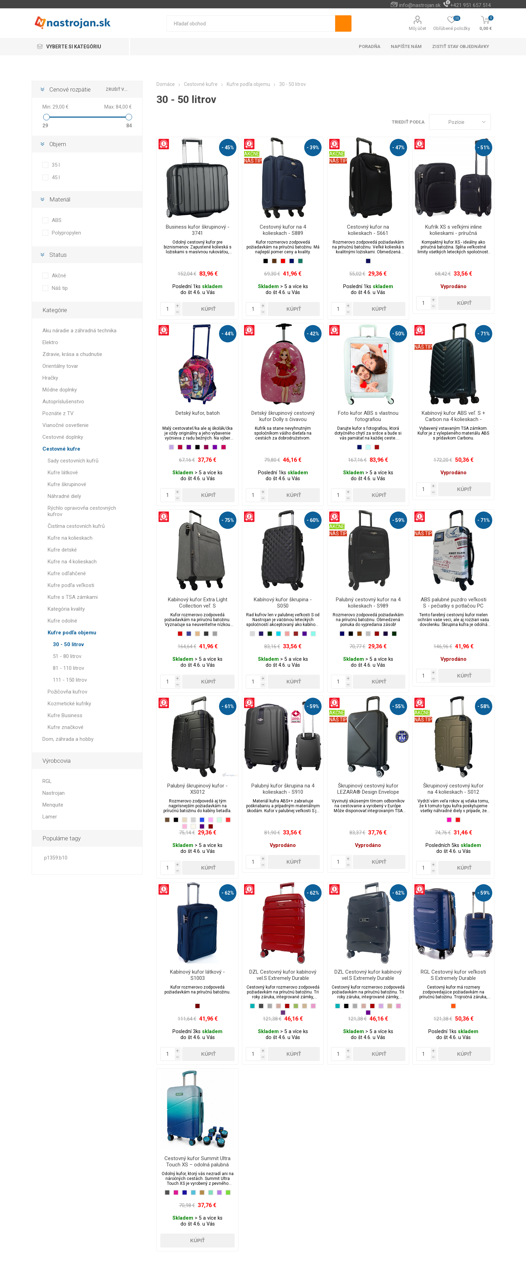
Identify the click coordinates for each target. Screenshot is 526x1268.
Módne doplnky (59, 390)
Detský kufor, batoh (198, 413)
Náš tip (60, 288)
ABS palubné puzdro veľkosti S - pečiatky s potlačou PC (453, 602)
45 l (56, 177)
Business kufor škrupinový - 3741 (197, 230)
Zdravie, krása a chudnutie (72, 354)
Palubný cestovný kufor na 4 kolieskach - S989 (368, 602)
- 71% (483, 333)
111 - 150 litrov (70, 680)
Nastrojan (53, 793)
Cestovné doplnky (62, 437)
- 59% (398, 520)
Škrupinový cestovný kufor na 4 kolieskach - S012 (453, 789)
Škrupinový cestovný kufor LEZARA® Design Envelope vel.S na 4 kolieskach (368, 792)
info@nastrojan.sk (419, 5)
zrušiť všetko (117, 89)
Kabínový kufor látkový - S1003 (197, 975)
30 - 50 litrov (68, 644)
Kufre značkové (65, 727)
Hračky (50, 378)
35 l (56, 165)
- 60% (313, 520)
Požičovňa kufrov (67, 692)
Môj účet (417, 28)
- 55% (398, 706)
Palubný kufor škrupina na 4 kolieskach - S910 (282, 789)
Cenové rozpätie (70, 89)
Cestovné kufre (61, 449)
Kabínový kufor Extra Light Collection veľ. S (197, 602)
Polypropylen (66, 233)
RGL (47, 781)
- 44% (227, 333)
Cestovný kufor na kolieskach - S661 (368, 230)
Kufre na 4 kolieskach (72, 561)
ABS (57, 220)
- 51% (483, 147)
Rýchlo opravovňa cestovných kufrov (82, 511)
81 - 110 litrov (68, 668)
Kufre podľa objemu (72, 632)
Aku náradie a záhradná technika (79, 330)
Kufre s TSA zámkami (73, 597)
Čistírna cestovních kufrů (76, 526)
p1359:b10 (55, 858)
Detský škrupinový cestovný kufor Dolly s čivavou (283, 416)
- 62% (227, 893)
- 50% (398, 333)
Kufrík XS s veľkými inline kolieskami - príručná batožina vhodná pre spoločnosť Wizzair (453, 236)
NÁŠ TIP (253, 161)
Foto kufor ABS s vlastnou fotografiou (368, 416)
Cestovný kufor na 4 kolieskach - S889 (283, 230)
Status (58, 254)
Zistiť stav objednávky (460, 46)
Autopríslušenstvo (63, 401)
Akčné (59, 275)
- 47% (398, 147)
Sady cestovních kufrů (73, 461)
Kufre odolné (62, 621)
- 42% (313, 333)
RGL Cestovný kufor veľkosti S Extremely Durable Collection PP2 (453, 978)
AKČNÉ (251, 154)
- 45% (227, 147)
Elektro (50, 342)
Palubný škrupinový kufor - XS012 (197, 789)
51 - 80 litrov (67, 656)
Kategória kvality (66, 609)
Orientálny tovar (60, 366)
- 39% (313, 147)
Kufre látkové (63, 472)
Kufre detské (62, 550)
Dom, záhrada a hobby (68, 739)
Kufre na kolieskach (70, 538)
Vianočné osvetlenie (65, 425)
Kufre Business (65, 715)
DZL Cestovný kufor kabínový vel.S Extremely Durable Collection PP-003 (368, 978)
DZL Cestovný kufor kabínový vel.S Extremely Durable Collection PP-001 (282, 978)
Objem (57, 144)
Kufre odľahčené (67, 573)
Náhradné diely (64, 496)
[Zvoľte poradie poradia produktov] (460, 122)
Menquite (52, 805)
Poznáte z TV (58, 413)
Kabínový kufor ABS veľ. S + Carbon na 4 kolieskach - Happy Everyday (453, 419)
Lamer (49, 817)
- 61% (227, 706)
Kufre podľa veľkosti (71, 585)
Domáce (165, 84)
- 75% (227, 520)
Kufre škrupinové (67, 484)
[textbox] (251, 23)
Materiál (59, 199)
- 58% (483, 706)
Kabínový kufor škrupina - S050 (283, 602)
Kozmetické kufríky (69, 703)
